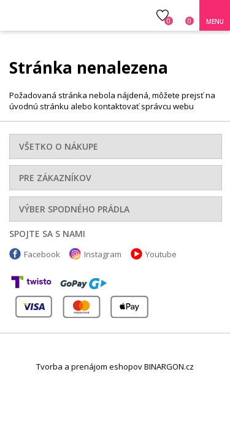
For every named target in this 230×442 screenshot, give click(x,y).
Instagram (102, 254)
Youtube (161, 254)
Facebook (42, 254)
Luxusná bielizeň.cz (59, 15)
